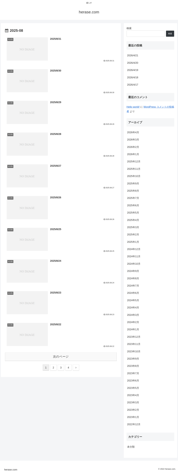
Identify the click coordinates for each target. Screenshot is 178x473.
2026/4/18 (132, 77)
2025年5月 (133, 212)
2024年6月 (133, 293)
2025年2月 (133, 234)
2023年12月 (133, 336)
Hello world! (133, 106)
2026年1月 (133, 154)
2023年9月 (133, 358)
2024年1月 (133, 329)
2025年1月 (133, 242)
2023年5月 (133, 388)
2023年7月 (133, 373)
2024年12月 (133, 249)
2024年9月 (133, 271)
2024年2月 (133, 322)
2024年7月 (133, 285)
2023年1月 (133, 417)
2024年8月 (133, 278)
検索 (129, 28)
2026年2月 (133, 147)
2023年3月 (133, 402)
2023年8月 (133, 366)
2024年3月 (133, 315)
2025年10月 (133, 176)
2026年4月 (133, 132)
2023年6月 (133, 380)
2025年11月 (133, 169)
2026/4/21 (132, 55)
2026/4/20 (132, 62)
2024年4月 (133, 307)
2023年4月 (133, 395)
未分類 (131, 446)
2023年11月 (133, 344)
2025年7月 (133, 198)
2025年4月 (133, 220)
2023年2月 (133, 409)
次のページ (61, 357)
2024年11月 (133, 256)
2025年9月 (133, 183)
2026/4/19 (132, 70)
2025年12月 (133, 161)
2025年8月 (133, 190)
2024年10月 (133, 263)
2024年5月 (133, 300)
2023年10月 (133, 351)
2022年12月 (133, 424)
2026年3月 (133, 139)
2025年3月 (133, 227)
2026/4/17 (132, 84)
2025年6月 (133, 205)
